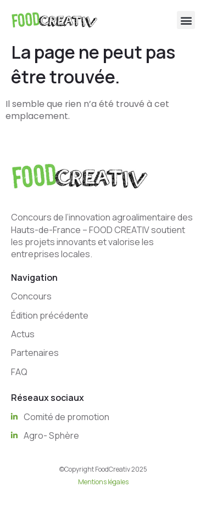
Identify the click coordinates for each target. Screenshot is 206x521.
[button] (186, 20)
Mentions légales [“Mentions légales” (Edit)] (103, 481)
